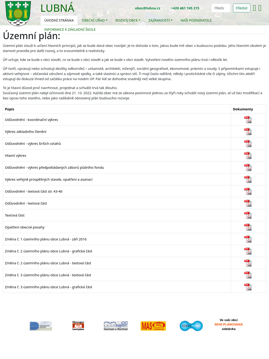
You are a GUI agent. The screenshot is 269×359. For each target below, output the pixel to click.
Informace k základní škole (70, 29)
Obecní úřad (93, 20)
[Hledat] (220, 8)
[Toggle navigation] (77, 10)
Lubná (57, 8)
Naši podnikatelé (196, 20)
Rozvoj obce (127, 20)
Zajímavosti (159, 20)
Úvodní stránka (59, 20)
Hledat (242, 8)
